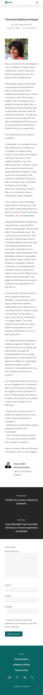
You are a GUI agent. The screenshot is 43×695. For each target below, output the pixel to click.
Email (8, 596)
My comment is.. (12, 551)
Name (8, 585)
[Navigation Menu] (37, 2)
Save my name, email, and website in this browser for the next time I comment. (21, 623)
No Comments (29, 28)
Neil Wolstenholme (23, 24)
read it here (29, 215)
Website (8, 607)
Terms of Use (21, 670)
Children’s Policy (21, 665)
